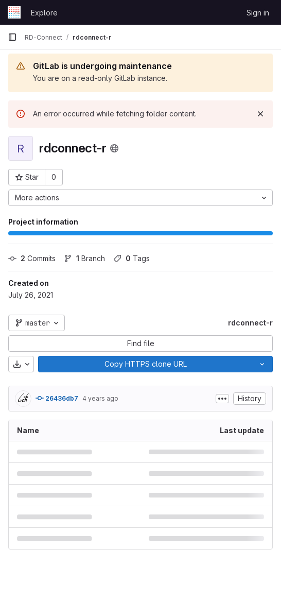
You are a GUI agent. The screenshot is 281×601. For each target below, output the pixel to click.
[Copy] (145, 364)
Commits (32, 258)
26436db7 (57, 398)
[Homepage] (14, 12)
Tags (131, 258)
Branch (84, 258)
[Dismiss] (260, 114)
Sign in (258, 12)
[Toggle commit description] (222, 398)
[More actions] (140, 198)
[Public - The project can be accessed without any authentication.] (114, 148)
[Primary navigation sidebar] (12, 37)
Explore (44, 12)
